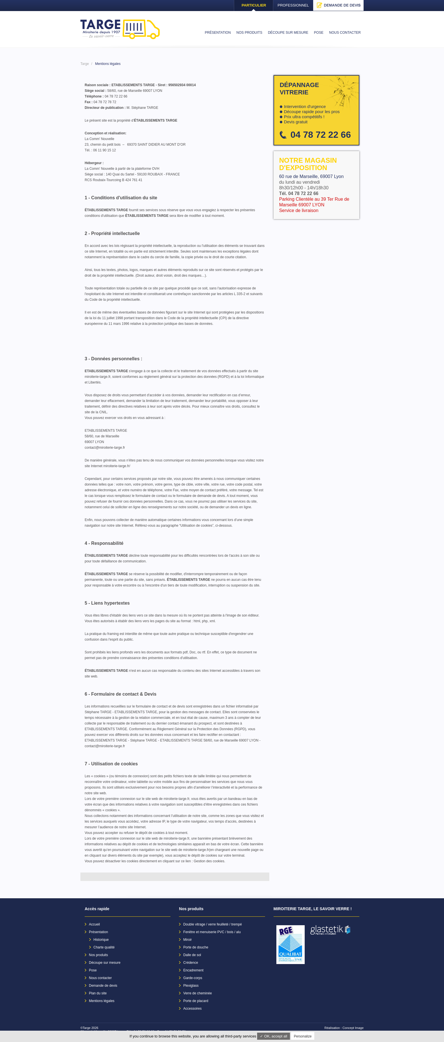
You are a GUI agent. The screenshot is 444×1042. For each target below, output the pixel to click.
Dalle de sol (192, 955)
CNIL (103, 412)
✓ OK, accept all (273, 1036)
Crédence (190, 963)
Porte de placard (195, 1001)
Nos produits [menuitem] (249, 33)
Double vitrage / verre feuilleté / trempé (212, 924)
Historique (101, 940)
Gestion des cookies (209, 861)
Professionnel (293, 5)
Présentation (98, 932)
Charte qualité (104, 947)
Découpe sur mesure (104, 963)
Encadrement (193, 970)
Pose (93, 970)
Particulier (254, 5)
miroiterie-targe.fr (97, 377)
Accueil (94, 924)
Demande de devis (338, 5)
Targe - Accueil (120, 29)
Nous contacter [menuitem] (345, 33)
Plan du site (98, 993)
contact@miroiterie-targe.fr (105, 448)
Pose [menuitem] (318, 33)
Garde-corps (192, 978)
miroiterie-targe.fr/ (116, 466)
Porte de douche (195, 947)
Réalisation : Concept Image (344, 1028)
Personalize (303, 1036)
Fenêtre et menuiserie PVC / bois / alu (212, 932)
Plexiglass (190, 986)
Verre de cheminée (197, 993)
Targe (84, 64)
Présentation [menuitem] (218, 33)
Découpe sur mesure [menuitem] (288, 33)
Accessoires (192, 1009)
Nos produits (98, 955)
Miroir (187, 940)
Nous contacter (100, 978)
